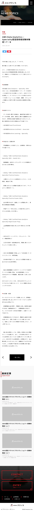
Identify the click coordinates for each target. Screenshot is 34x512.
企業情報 (16, 497)
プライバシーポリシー (8, 510)
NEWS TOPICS (22, 22)
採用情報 (7, 499)
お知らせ (17, 499)
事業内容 (26, 497)
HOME (14, 22)
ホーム (6, 497)
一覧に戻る (17, 357)
